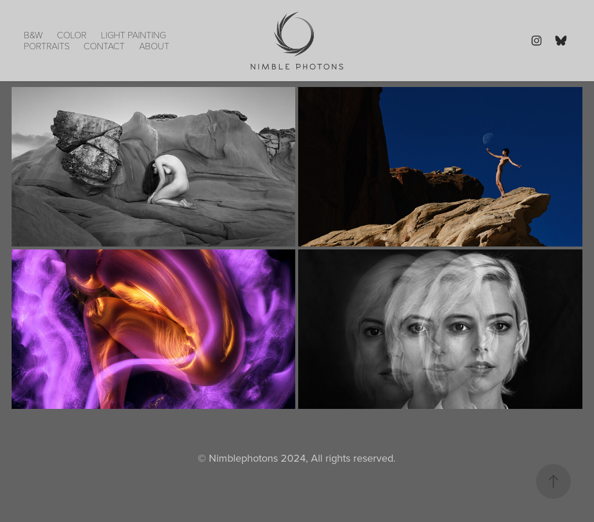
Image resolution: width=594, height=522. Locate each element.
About (154, 45)
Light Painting (133, 34)
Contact (104, 45)
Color (71, 34)
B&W (33, 34)
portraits (47, 45)
